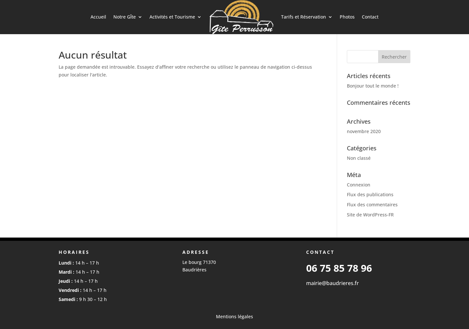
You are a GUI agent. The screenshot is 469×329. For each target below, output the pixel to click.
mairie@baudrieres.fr (332, 283)
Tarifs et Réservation (303, 17)
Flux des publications (370, 194)
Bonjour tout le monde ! (373, 86)
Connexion (358, 185)
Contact (370, 17)
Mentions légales (234, 316)
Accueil (98, 17)
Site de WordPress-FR (370, 215)
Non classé (359, 158)
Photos (347, 17)
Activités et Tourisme (172, 17)
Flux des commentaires (372, 204)
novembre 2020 (364, 131)
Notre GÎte (124, 17)
